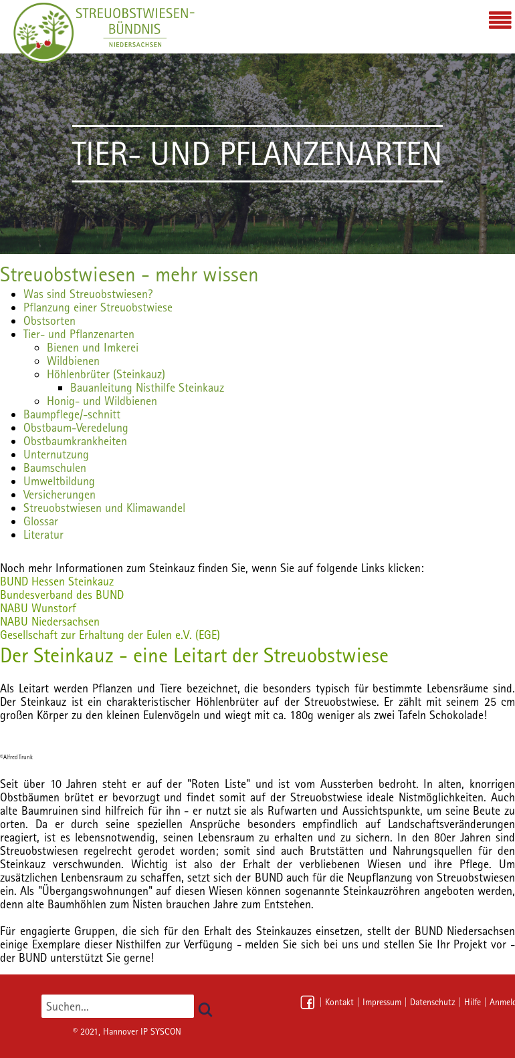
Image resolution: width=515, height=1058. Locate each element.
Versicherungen (59, 494)
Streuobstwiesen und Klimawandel (104, 508)
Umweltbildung (59, 481)
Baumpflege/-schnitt (71, 414)
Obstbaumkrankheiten (75, 441)
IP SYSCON (160, 1031)
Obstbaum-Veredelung (75, 427)
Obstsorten (49, 320)
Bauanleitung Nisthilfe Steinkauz (147, 387)
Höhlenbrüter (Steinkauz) (106, 374)
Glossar (40, 521)
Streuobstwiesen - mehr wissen (129, 274)
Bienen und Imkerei (92, 347)
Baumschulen (54, 467)
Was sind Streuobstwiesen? (87, 294)
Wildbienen (73, 361)
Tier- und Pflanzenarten (78, 334)
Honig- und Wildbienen (102, 401)
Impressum (382, 1002)
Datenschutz (432, 1002)
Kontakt (339, 1002)
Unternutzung (56, 454)
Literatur (43, 534)
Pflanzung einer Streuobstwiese (98, 307)
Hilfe (472, 1002)
